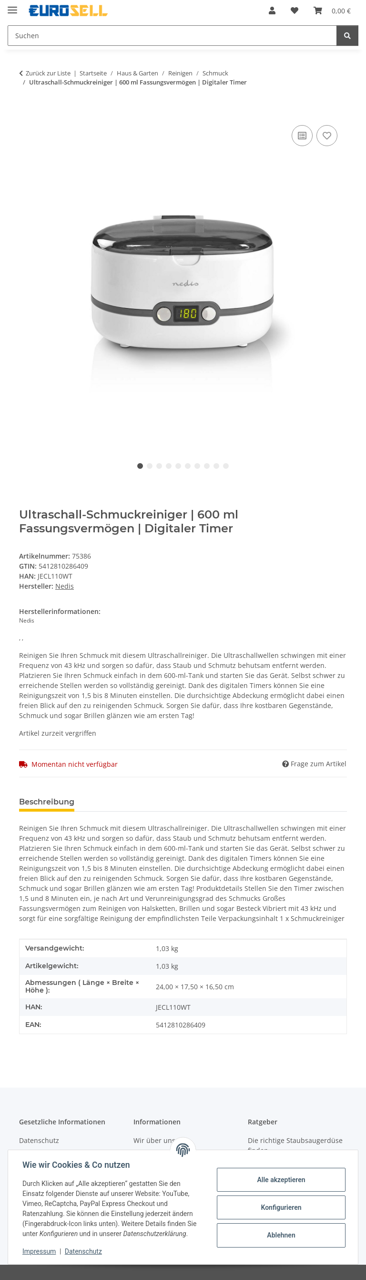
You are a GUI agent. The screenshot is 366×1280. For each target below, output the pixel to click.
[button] (272, 10)
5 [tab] (178, 466)
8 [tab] (207, 466)
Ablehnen (280, 1235)
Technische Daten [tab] (125, 801)
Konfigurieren (280, 1207)
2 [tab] (149, 466)
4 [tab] (169, 466)
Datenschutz (84, 1251)
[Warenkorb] (332, 10)
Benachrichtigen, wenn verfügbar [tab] (242, 801)
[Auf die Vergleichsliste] (302, 135)
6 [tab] (188, 466)
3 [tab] (159, 466)
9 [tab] (216, 466)
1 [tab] (140, 466)
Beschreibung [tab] (46, 801)
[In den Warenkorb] (26, 112)
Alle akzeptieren (280, 1180)
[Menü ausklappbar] (12, 6)
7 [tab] (197, 466)
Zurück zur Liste (48, 73)
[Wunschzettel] (294, 10)
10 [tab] (226, 466)
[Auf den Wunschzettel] (326, 135)
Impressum (40, 1251)
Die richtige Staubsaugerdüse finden (295, 1145)
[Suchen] (172, 35)
